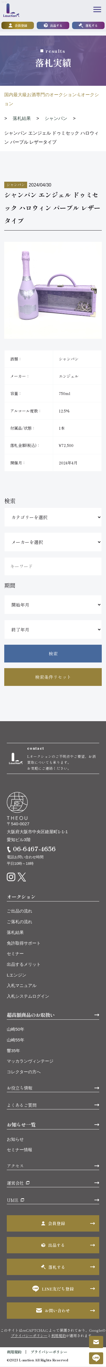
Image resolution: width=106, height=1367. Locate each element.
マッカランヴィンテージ (30, 1061)
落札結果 (15, 933)
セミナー (15, 954)
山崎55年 (15, 1040)
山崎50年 (15, 1030)
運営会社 (15, 1184)
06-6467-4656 (34, 849)
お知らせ (15, 1139)
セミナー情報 (19, 1150)
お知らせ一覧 (21, 1125)
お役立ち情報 (19, 1088)
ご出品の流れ (19, 911)
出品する (53, 25)
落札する (88, 25)
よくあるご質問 (21, 1106)
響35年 (13, 1051)
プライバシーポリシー (29, 1336)
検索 (53, 653)
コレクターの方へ (24, 1072)
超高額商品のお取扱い (31, 1015)
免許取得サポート (24, 944)
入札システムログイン (28, 997)
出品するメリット (24, 965)
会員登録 (17, 25)
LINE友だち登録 (53, 1289)
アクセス (15, 1166)
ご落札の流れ (19, 922)
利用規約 (58, 1336)
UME (12, 1200)
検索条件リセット (53, 676)
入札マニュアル (21, 986)
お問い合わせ (53, 1311)
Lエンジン (16, 975)
